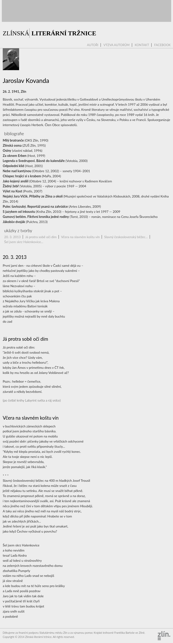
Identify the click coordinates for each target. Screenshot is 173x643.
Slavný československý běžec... (126, 237)
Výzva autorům (117, 45)
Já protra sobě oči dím (41, 237)
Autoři (92, 45)
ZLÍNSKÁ (49, 33)
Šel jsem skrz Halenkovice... (23, 242)
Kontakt (142, 45)
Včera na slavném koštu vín (80, 237)
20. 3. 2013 (12, 237)
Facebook (162, 45)
